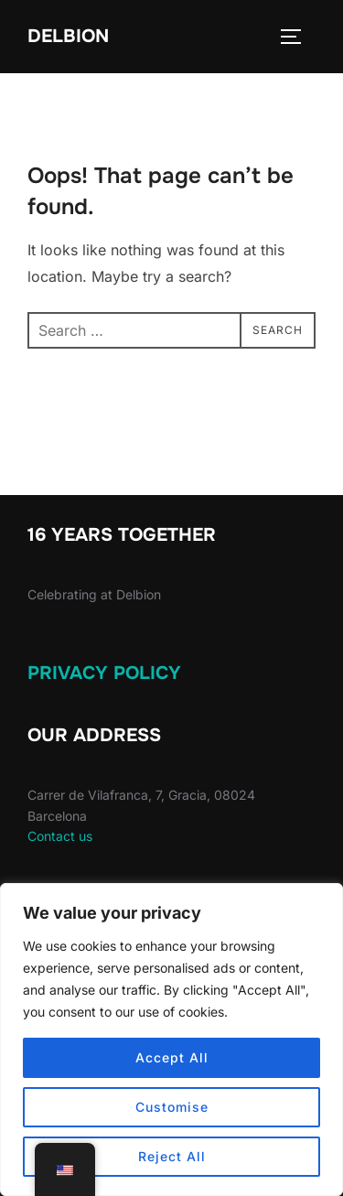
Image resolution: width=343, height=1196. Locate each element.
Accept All (172, 1057)
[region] (171, 1039)
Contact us (59, 836)
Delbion (68, 36)
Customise (172, 1107)
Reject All (172, 1156)
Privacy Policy (104, 673)
